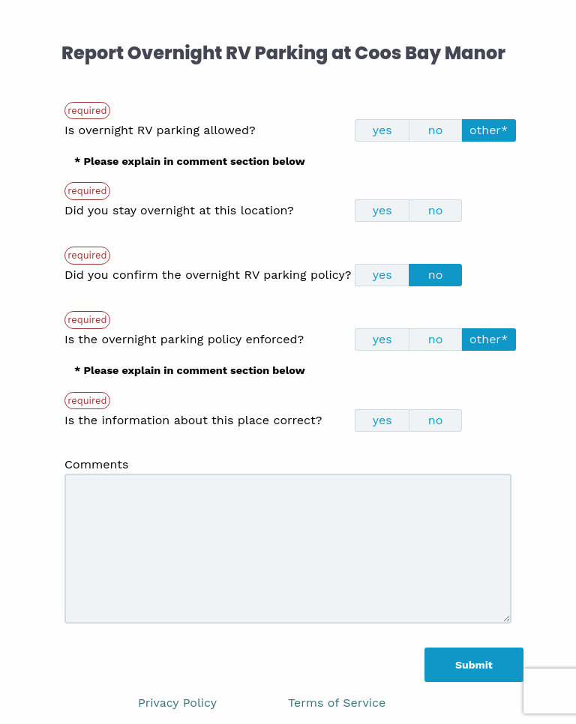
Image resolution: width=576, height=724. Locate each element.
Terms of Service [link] (337, 703)
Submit (474, 665)
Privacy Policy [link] (177, 703)
